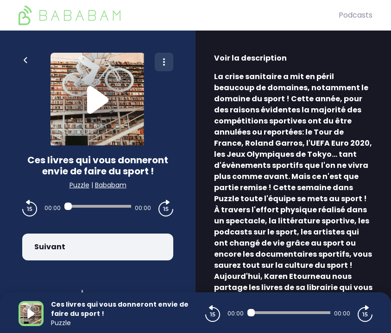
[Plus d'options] (164, 62)
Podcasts (355, 15)
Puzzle (79, 185)
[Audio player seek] (97, 206)
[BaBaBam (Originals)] (179, 15)
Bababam (110, 185)
